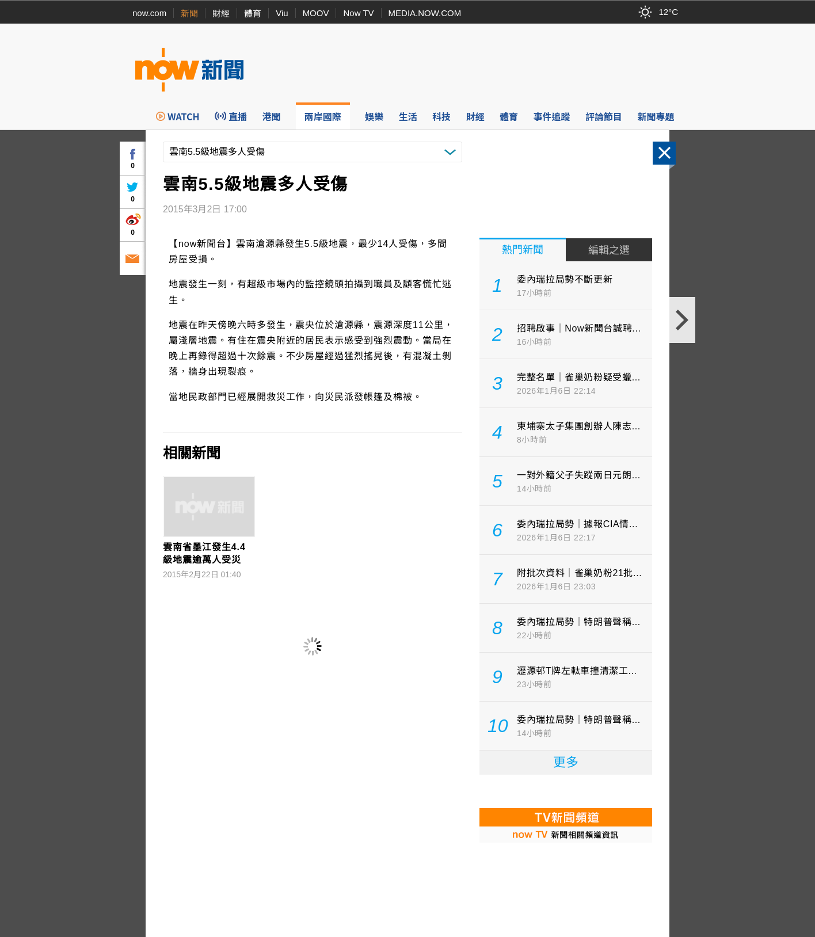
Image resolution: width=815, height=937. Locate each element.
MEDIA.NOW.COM (425, 13)
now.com (149, 13)
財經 (221, 13)
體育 (252, 13)
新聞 (189, 13)
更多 (565, 762)
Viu (282, 13)
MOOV (316, 13)
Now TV (358, 13)
